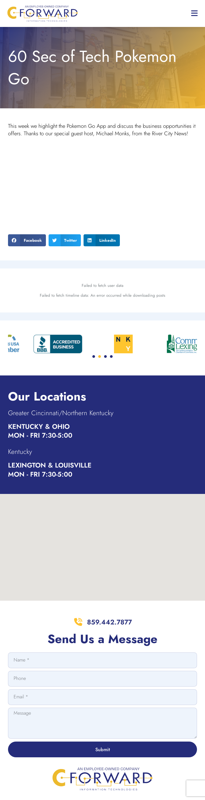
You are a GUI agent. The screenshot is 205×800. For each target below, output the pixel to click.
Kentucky (20, 451)
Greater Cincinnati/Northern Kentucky (60, 413)
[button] (27, 240)
